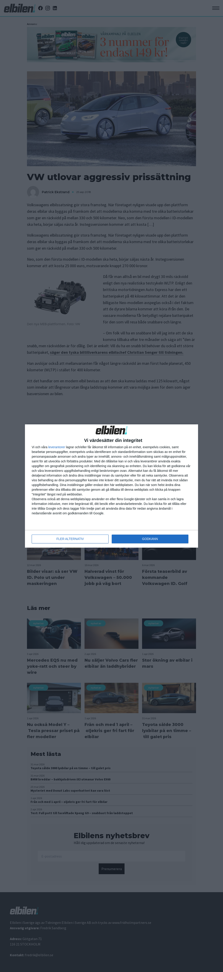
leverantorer (56, 447)
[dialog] (111, 486)
